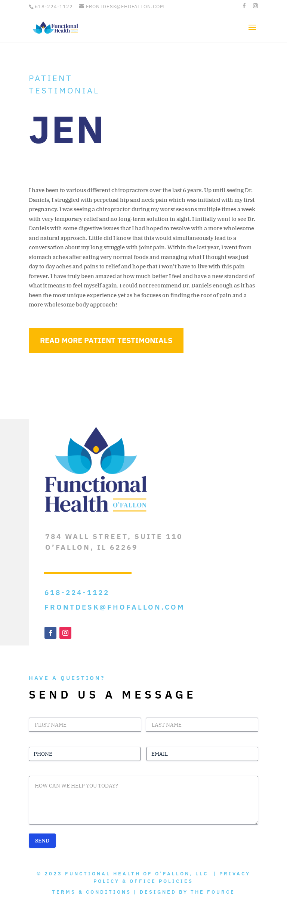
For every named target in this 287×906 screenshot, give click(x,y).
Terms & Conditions (91, 892)
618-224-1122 (54, 6)
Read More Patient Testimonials (106, 340)
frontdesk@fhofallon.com (114, 607)
